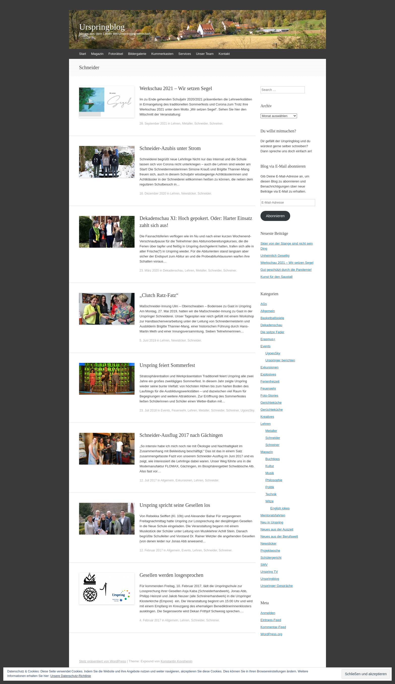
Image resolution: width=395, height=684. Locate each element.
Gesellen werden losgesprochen (171, 575)
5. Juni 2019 (148, 340)
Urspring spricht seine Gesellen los (175, 505)
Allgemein (167, 480)
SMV (264, 564)
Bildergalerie (137, 54)
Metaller (187, 123)
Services (184, 54)
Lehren (175, 123)
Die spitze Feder (272, 332)
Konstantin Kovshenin (176, 661)
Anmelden (267, 613)
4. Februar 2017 (150, 620)
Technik (271, 494)
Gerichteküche (271, 402)
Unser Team (205, 54)
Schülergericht (270, 557)
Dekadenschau (173, 270)
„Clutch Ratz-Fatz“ (159, 295)
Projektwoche (270, 550)
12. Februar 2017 (151, 550)
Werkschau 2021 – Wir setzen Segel (176, 88)
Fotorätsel (116, 54)
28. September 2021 (153, 123)
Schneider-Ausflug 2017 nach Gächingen (181, 435)
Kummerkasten (162, 54)
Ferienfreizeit (269, 381)
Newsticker (188, 193)
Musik (270, 473)
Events (165, 410)
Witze (270, 501)
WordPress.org (271, 634)
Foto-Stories (269, 395)
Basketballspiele (272, 318)
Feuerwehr (179, 410)
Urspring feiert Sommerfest (167, 365)
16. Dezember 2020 (153, 193)
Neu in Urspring (271, 522)
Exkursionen (184, 480)
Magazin (97, 54)
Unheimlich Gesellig (274, 255)
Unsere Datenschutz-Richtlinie (70, 676)
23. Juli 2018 (148, 410)
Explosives (268, 374)
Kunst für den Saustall (276, 277)
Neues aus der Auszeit (276, 529)
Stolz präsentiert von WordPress (102, 661)
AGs (263, 304)
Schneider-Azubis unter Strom (170, 148)
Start (82, 54)
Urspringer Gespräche (276, 586)
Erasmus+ (267, 339)
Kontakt (224, 54)
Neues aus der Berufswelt (279, 536)
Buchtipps (273, 459)
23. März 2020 (149, 270)
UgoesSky (247, 410)
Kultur (270, 466)
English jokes (280, 508)
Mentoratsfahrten (272, 515)
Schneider (201, 123)
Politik (270, 487)
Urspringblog (102, 27)
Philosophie (274, 480)
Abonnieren (275, 216)
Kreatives (267, 417)
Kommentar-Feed (273, 627)
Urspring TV (269, 572)
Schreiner (216, 123)
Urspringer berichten (280, 360)
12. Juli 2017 (148, 480)
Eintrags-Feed (270, 620)
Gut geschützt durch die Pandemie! (286, 270)
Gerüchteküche (271, 409)
